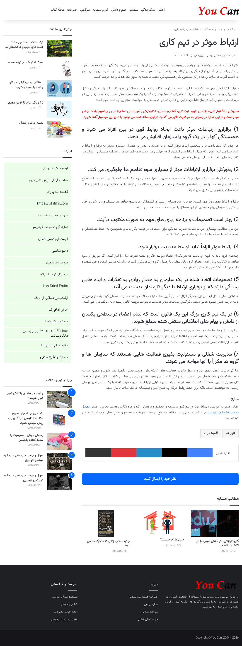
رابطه (229, 433)
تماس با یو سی (68, 604)
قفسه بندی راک (57, 192)
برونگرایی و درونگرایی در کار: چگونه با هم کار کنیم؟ (26, 85)
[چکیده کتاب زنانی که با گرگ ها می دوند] (106, 523)
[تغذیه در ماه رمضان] (59, 129)
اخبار (162, 9)
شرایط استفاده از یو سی (64, 619)
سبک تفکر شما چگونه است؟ (25, 62)
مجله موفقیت (210, 29)
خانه (234, 29)
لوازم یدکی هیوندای (54, 168)
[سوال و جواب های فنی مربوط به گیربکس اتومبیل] (59, 481)
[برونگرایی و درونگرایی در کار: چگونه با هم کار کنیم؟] (59, 88)
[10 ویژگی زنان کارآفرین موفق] (59, 109)
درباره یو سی (151, 604)
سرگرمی (85, 9)
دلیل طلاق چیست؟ (172, 539)
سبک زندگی (148, 9)
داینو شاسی (60, 250)
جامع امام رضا (58, 309)
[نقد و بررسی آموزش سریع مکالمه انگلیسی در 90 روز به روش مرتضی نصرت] (59, 419)
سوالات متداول (149, 612)
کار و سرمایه (100, 9)
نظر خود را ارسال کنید (160, 479)
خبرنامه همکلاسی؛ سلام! (143, 597)
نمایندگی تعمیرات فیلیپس (49, 227)
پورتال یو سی (228, 597)
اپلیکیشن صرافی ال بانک (51, 298)
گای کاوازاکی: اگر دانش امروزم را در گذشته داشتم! (217, 543)
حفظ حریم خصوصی (65, 612)
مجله (224, 29)
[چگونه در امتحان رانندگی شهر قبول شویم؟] (59, 399)
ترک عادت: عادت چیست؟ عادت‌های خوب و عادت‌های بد (24, 45)
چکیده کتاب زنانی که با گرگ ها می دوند (108, 543)
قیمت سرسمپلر (57, 262)
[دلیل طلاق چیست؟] (160, 522)
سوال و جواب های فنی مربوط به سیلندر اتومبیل (23, 458)
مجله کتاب (57, 9)
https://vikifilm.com (52, 203)
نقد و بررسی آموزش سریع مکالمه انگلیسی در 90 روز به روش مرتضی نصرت (25, 418)
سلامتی (133, 9)
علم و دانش (118, 9)
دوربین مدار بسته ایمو (53, 215)
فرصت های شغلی (148, 619)
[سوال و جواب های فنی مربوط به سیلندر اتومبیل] (59, 461)
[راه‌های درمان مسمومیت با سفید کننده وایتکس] (59, 441)
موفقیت (209, 433)
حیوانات (72, 9)
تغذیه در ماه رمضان (31, 123)
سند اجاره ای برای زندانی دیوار (48, 180)
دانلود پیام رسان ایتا (54, 345)
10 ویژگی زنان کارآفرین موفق (25, 102)
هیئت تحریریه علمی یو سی (221, 55)
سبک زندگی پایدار (56, 321)
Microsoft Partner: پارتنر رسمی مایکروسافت (45, 333)
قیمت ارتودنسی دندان (53, 239)
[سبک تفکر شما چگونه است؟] (59, 68)
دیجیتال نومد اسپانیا (54, 274)
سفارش (54, 357)
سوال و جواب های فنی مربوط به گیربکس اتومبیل (23, 478)
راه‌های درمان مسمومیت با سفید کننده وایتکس (26, 438)
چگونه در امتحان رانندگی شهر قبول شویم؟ (25, 396)
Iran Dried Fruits (55, 286)
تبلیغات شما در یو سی (64, 597)
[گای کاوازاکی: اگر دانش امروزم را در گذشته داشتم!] (215, 523)
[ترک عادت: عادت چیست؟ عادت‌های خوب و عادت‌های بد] (59, 48)
